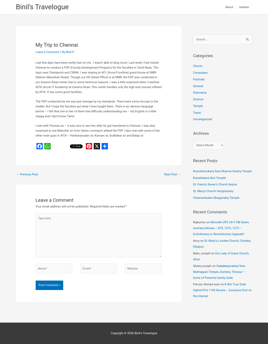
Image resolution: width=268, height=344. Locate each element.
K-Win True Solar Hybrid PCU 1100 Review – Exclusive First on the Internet (222, 290)
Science (198, 99)
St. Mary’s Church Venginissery (213, 191)
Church (197, 66)
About (229, 7)
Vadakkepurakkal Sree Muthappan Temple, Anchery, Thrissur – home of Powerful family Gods (219, 272)
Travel (197, 112)
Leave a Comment (47, 52)
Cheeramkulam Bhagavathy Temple (216, 198)
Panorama (200, 92)
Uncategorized (202, 119)
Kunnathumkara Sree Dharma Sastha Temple (222, 171)
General (198, 86)
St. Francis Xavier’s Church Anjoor (215, 184)
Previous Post (27, 174)
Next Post (172, 174)
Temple (198, 106)
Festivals (199, 79)
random (244, 7)
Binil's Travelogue (42, 7)
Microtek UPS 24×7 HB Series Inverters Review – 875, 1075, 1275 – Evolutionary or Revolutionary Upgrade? (221, 228)
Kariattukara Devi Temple (209, 178)
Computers (200, 72)
